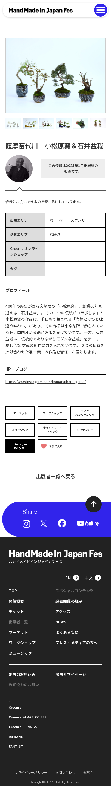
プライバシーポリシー (31, 772)
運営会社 (89, 772)
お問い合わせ (65, 772)
